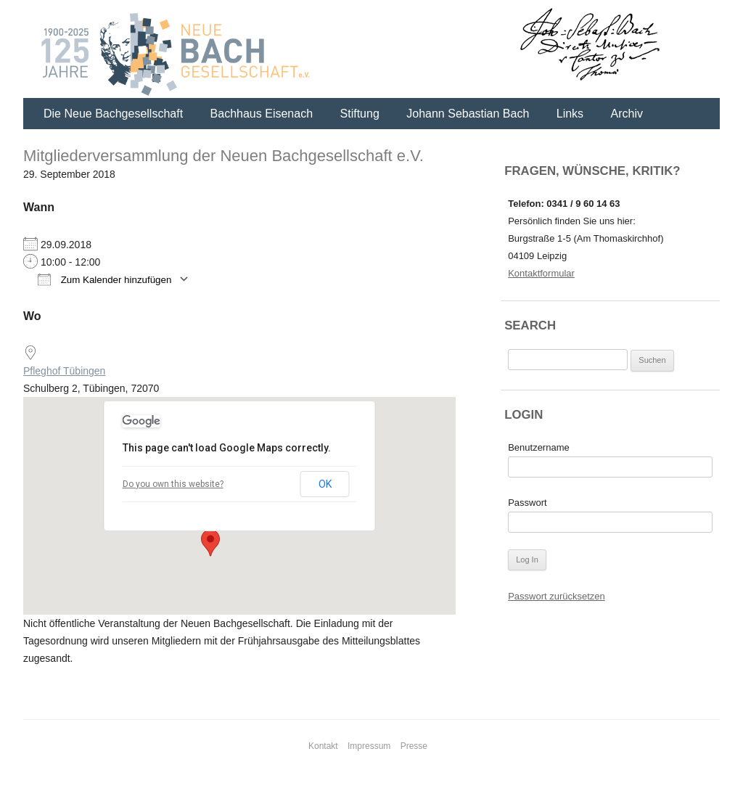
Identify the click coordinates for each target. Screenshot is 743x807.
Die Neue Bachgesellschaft (113, 113)
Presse (414, 746)
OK (325, 484)
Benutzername (539, 447)
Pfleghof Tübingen (64, 371)
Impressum (369, 746)
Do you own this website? (173, 484)
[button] (210, 543)
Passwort (527, 502)
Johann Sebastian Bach (467, 113)
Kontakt (323, 746)
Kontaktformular (541, 273)
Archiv (627, 113)
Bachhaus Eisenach (261, 113)
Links (570, 113)
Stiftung (359, 113)
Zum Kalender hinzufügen (104, 279)
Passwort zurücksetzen (556, 596)
